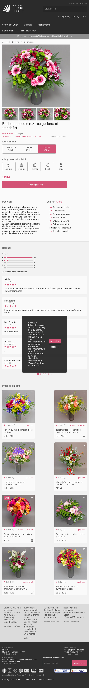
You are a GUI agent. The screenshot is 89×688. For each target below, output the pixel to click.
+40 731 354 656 (9, 664)
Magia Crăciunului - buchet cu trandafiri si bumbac (69, 483)
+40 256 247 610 (9, 654)
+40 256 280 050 (71, 654)
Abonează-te (79, 663)
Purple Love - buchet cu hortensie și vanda (14, 483)
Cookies (26, 680)
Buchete (28, 25)
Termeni (41, 680)
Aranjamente (44, 25)
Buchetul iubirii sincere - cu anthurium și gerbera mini (16, 587)
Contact (83, 4)
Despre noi (73, 4)
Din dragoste (29, 42)
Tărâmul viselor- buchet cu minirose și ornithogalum (68, 431)
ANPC (34, 680)
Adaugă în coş (35, 185)
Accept (54, 341)
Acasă (5, 42)
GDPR (18, 680)
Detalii (55, 347)
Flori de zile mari (28, 31)
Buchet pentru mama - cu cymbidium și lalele (67, 587)
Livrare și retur (8, 680)
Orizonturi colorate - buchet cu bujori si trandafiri (18, 535)
